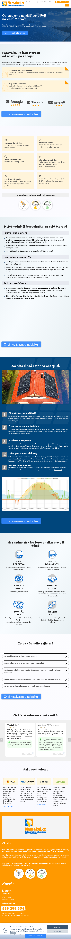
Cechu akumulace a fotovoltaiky (36, 863)
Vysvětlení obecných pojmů (22, 865)
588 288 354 (63, 2)
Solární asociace (15, 863)
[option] (20, 740)
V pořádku (57, 927)
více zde (58, 488)
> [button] (69, 740)
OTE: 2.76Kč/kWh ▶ (47, 2)
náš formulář (25, 915)
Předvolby (57, 931)
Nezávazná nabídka (35, 935)
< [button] (1, 740)
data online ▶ (32, 2)
